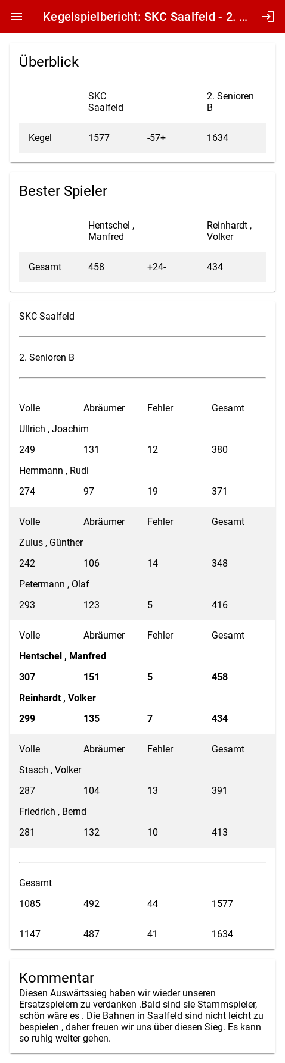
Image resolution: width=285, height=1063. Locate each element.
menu (17, 17)
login (268, 17)
